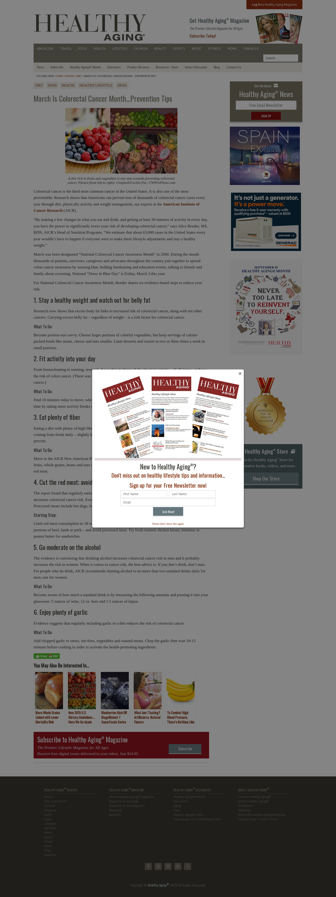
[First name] (143, 494)
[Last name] (192, 494)
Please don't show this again (168, 523)
